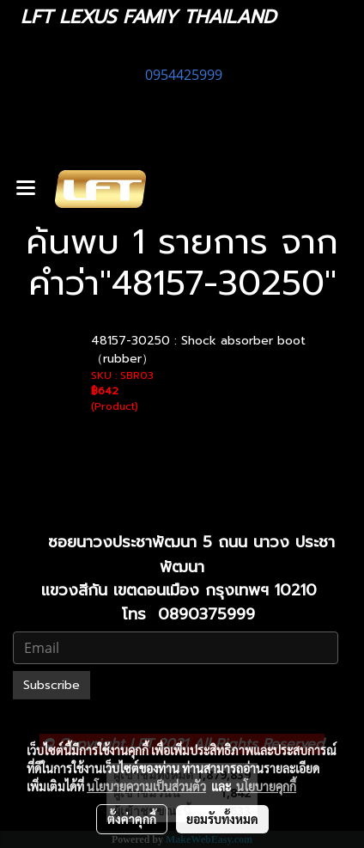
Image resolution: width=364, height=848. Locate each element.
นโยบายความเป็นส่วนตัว (146, 786)
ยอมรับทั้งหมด (222, 819)
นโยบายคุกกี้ (266, 786)
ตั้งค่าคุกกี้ (131, 819)
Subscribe (51, 685)
